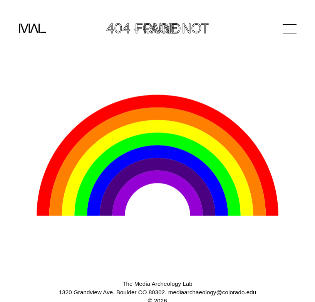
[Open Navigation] (290, 29)
